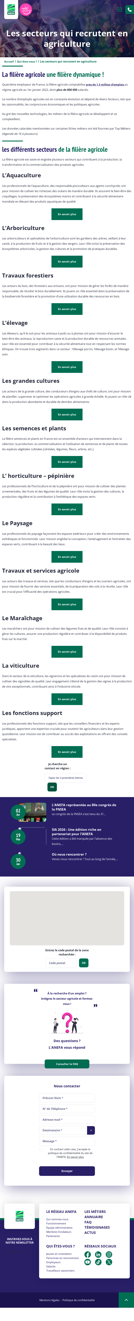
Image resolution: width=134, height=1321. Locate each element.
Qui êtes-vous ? (27, 61)
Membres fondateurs (60, 1245)
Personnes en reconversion (64, 1271)
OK (52, 789)
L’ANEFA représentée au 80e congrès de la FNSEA (81, 809)
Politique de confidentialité (79, 1313)
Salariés (51, 1280)
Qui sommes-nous (58, 1232)
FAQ (88, 1235)
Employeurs (54, 1275)
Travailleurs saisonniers (61, 1284)
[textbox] (65, 779)
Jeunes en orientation (60, 1267)
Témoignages (97, 1240)
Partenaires (54, 1249)
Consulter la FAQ (67, 1077)
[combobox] (65, 779)
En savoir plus (67, 214)
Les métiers (95, 1225)
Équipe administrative (60, 1241)
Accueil (9, 61)
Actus (90, 1245)
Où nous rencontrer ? (75, 863)
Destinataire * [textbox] (52, 1143)
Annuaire (93, 1230)
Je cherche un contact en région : (58, 768)
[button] (67, 928)
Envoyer (67, 1184)
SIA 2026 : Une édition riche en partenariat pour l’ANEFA (83, 837)
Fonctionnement (57, 1237)
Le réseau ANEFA (61, 1225)
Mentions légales (48, 1313)
